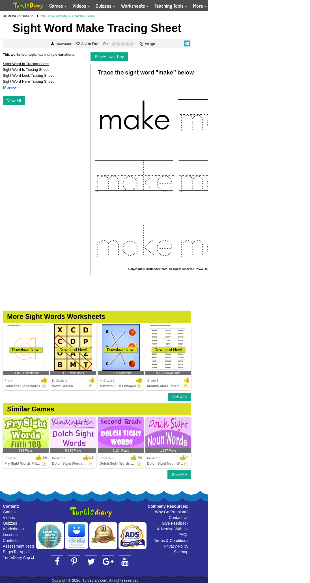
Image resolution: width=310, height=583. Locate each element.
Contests (10, 540)
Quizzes (10, 523)
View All (14, 100)
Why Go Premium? (171, 512)
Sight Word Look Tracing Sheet (28, 75)
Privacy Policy (176, 546)
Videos (9, 517)
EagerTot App (16, 552)
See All (179, 397)
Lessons (10, 534)
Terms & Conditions (171, 540)
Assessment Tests (19, 546)
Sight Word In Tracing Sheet (26, 64)
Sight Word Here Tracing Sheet (28, 81)
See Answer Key (109, 56)
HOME (7, 16)
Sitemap (181, 552)
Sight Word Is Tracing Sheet (26, 69)
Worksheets (13, 529)
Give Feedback (175, 523)
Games (9, 512)
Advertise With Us (172, 529)
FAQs (183, 534)
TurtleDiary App (18, 557)
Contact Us (178, 517)
